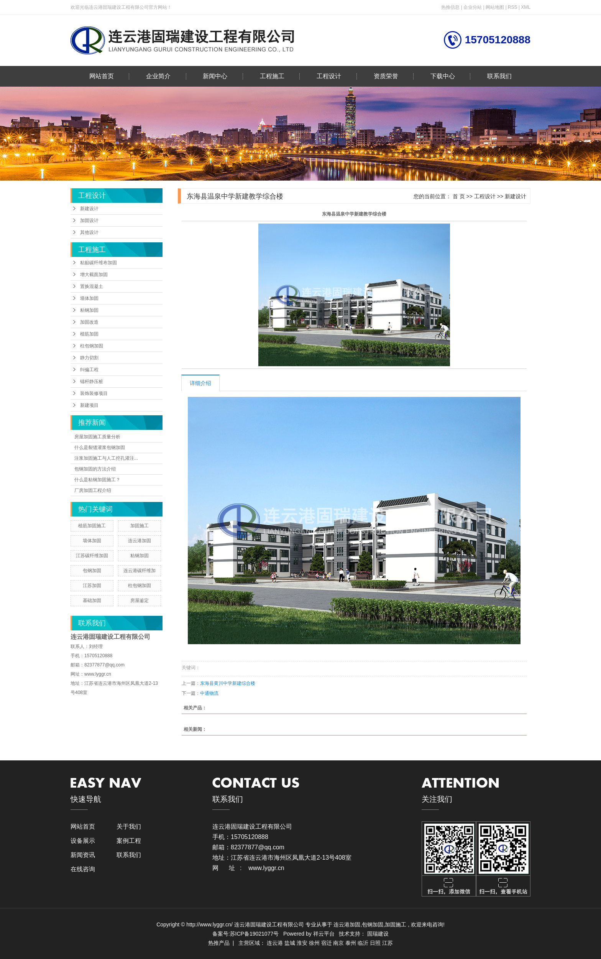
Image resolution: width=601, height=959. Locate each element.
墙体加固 (89, 298)
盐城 (289, 943)
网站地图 (495, 7)
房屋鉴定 (139, 600)
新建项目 (89, 405)
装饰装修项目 (94, 393)
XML (525, 7)
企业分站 (472, 7)
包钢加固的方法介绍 (95, 469)
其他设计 (89, 232)
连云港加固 (139, 540)
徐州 (314, 943)
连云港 (275, 943)
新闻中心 (215, 76)
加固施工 (139, 525)
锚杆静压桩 (91, 381)
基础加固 (92, 600)
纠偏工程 (89, 369)
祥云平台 (324, 934)
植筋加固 (89, 334)
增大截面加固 (94, 274)
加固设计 (89, 220)
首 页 (459, 196)
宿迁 (326, 943)
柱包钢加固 (91, 346)
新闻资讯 (83, 855)
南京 (338, 943)
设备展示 (83, 840)
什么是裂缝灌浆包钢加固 (99, 447)
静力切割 (89, 357)
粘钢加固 (89, 310)
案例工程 (129, 840)
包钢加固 (92, 570)
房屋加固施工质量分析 (97, 436)
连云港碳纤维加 (139, 570)
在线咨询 (83, 869)
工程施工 (272, 76)
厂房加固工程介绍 (92, 490)
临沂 (363, 943)
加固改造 (89, 322)
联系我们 (499, 76)
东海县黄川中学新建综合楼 (227, 683)
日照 (375, 943)
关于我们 (129, 826)
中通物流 (209, 693)
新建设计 (89, 208)
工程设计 (329, 76)
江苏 (387, 943)
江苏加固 (92, 585)
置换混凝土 (91, 286)
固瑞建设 (378, 934)
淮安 (302, 943)
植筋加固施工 (92, 525)
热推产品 (219, 943)
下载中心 (442, 76)
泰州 (350, 943)
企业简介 (158, 76)
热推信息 (450, 7)
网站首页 (101, 76)
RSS (512, 7)
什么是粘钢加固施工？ (97, 479)
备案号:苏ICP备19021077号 (245, 934)
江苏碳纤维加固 (92, 555)
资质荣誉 (386, 76)
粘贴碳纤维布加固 (98, 262)
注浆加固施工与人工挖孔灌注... (106, 458)
